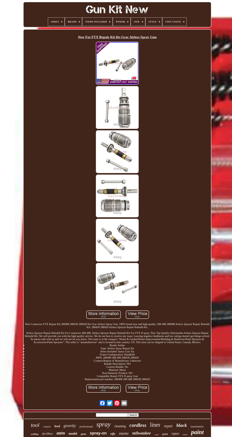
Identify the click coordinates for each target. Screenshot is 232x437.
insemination (197, 426)
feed (57, 426)
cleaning (120, 426)
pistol (165, 434)
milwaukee (141, 433)
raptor (175, 433)
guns (83, 433)
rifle (112, 433)
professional (86, 426)
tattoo (185, 434)
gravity (70, 425)
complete (47, 426)
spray (103, 424)
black (181, 425)
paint (197, 432)
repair (168, 426)
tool (35, 425)
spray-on (98, 433)
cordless (137, 425)
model (73, 433)
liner (155, 425)
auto (60, 432)
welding (34, 434)
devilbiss (47, 433)
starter (124, 433)
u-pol (156, 434)
